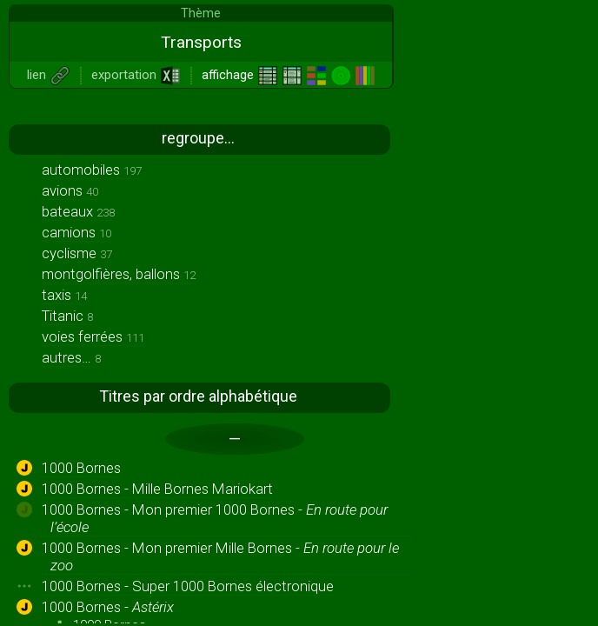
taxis (64, 294)
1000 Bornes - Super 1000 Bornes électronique (188, 586)
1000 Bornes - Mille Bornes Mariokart (157, 488)
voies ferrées (93, 336)
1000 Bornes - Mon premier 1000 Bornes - (215, 518)
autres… (71, 357)
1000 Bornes (81, 467)
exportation (136, 75)
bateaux (78, 211)
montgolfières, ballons (119, 274)
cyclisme (77, 253)
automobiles (92, 169)
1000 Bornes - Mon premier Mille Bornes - (220, 556)
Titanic (67, 315)
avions (70, 190)
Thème (201, 13)
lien (48, 75)
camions (76, 232)
